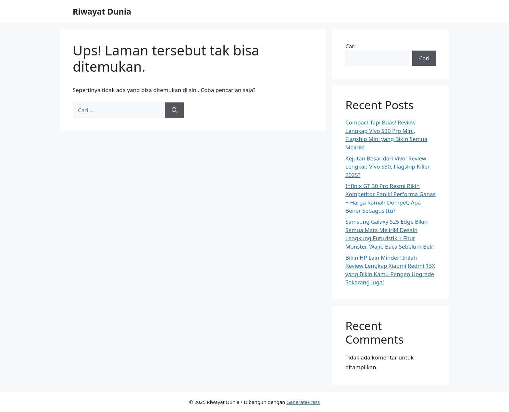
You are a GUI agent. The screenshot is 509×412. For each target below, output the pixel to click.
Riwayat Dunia (102, 11)
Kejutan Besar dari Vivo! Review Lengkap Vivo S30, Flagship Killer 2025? (387, 167)
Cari (350, 46)
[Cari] (174, 110)
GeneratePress (303, 402)
